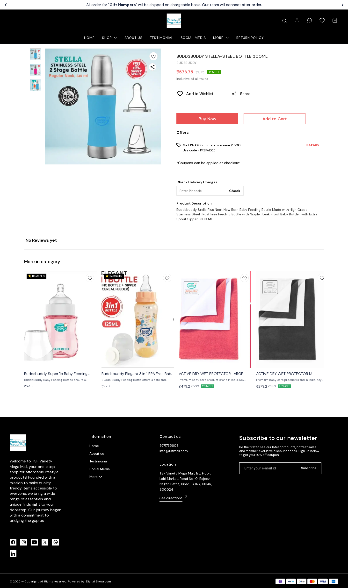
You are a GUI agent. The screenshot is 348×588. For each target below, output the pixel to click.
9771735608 (169, 445)
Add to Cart (274, 119)
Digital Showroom (98, 581)
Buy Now (207, 119)
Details (312, 145)
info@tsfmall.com (174, 451)
